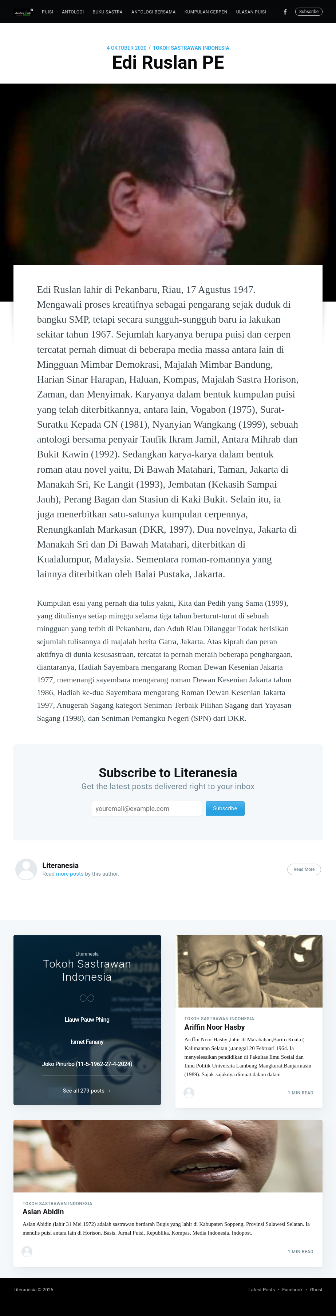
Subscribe (309, 11)
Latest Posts (262, 1289)
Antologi (73, 12)
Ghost (316, 1289)
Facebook (292, 1289)
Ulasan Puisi (251, 12)
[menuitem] (47, 12)
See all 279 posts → (87, 1087)
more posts (70, 874)
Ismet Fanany (87, 1035)
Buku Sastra (108, 12)
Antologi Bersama (153, 12)
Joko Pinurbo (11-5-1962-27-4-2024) (87, 1057)
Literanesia (61, 865)
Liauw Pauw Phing (87, 1013)
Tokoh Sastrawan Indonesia (191, 48)
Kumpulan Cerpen (206, 12)
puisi (47, 12)
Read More (304, 869)
